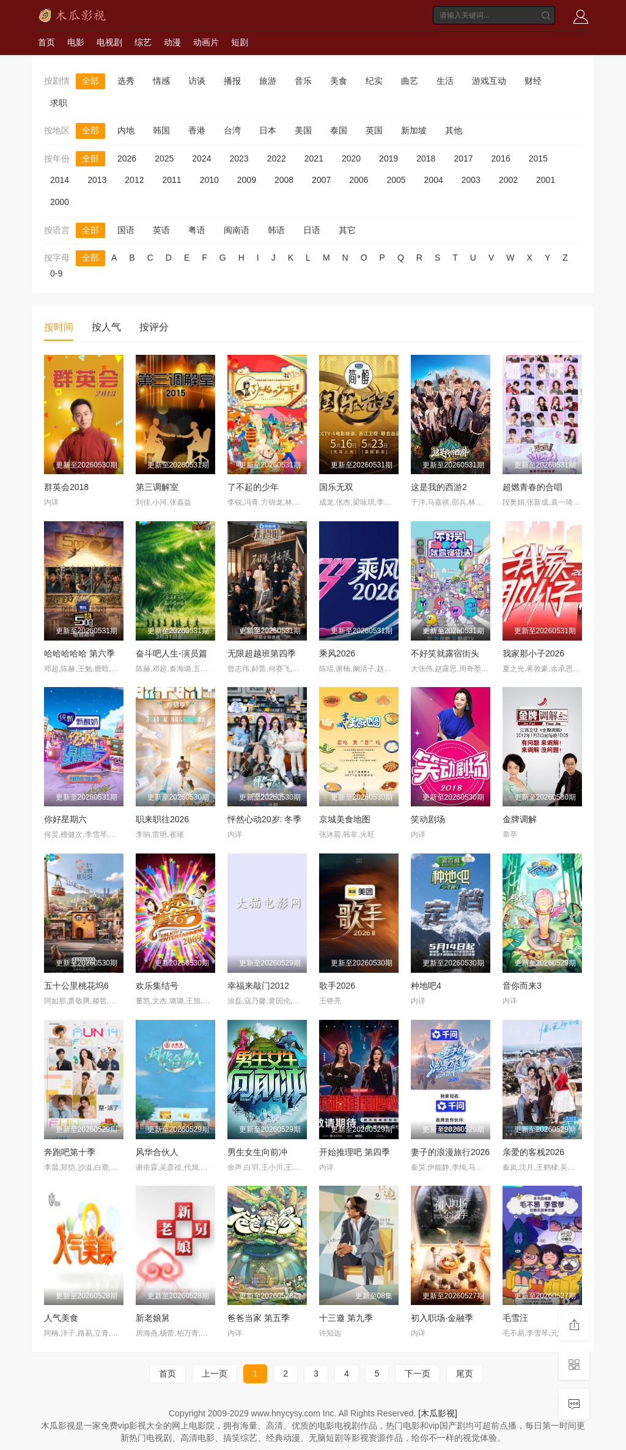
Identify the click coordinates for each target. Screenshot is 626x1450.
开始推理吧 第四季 (354, 1152)
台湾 (232, 130)
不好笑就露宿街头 (445, 653)
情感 (161, 81)
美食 (338, 81)
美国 (303, 130)
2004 (433, 180)
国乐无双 (336, 487)
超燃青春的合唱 (532, 487)
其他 (453, 130)
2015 (538, 158)
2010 (209, 180)
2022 (276, 158)
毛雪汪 (515, 1318)
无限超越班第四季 (261, 653)
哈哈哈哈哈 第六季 (79, 653)
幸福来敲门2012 (258, 986)
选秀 (125, 81)
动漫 (172, 42)
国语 (125, 230)
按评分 (154, 327)
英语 (161, 230)
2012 (134, 180)
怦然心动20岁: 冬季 (264, 819)
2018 (425, 158)
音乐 (303, 81)
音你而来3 (522, 986)
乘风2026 (337, 653)
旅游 (267, 81)
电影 (75, 42)
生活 (445, 81)
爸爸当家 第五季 (258, 1318)
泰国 (338, 130)
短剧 (239, 42)
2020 (351, 158)
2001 (545, 180)
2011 (171, 180)
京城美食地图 (344, 819)
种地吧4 (426, 986)
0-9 (56, 273)
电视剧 (109, 42)
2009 (246, 180)
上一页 (214, 1373)
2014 (59, 180)
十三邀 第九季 (346, 1318)
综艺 (143, 42)
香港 (196, 130)
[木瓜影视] (437, 1413)
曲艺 (409, 81)
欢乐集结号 (157, 986)
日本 (267, 130)
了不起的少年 (253, 487)
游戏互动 (489, 81)
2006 (358, 180)
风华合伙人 (157, 1152)
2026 (126, 158)
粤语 (196, 230)
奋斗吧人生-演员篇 (171, 653)
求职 (58, 103)
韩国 (161, 130)
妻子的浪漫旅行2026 (450, 1152)
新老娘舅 (153, 1318)
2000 (59, 202)
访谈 (196, 81)
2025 (164, 158)
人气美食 (61, 1318)
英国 (374, 130)
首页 (46, 42)
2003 (471, 180)
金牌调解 (520, 819)
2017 (463, 158)
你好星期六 (65, 819)
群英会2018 (66, 487)
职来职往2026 (162, 819)
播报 (232, 81)
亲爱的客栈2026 (533, 1152)
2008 (283, 180)
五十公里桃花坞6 (76, 986)
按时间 (58, 327)
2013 (96, 180)
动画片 (206, 42)
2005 (395, 180)
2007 (321, 180)
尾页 (464, 1373)
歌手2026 (337, 986)
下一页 (417, 1373)
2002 (508, 180)
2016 (501, 158)
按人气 (106, 327)
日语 (311, 230)
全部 (90, 81)
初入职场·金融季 (442, 1318)
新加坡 (414, 130)
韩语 (276, 230)
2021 (313, 158)
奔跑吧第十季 (69, 1152)
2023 (238, 158)
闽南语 (236, 230)
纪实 (374, 81)
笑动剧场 (428, 819)
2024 (201, 158)
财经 (533, 81)
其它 (347, 230)
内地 (125, 130)
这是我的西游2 (439, 487)
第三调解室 (157, 487)
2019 (388, 158)
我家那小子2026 (533, 653)
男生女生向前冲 (257, 1152)
